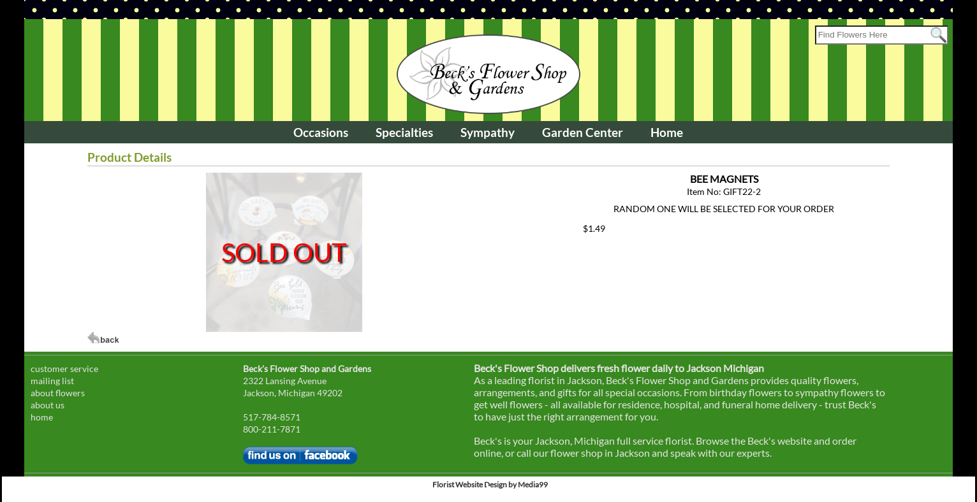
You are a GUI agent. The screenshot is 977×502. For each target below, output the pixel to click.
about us (47, 404)
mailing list (52, 380)
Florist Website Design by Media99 (490, 484)
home (42, 417)
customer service (64, 368)
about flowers (58, 392)
